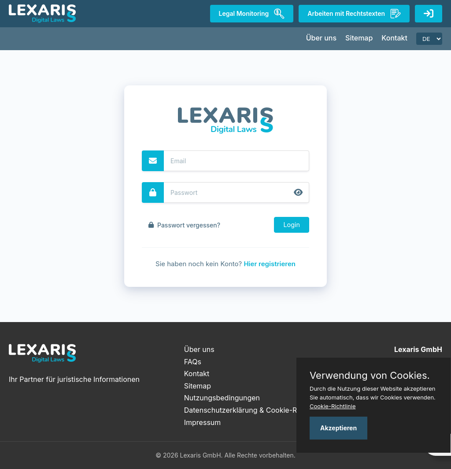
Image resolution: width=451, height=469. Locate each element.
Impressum (202, 422)
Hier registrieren (270, 264)
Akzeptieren (338, 428)
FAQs (192, 361)
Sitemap (359, 37)
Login (291, 224)
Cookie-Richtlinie (333, 406)
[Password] (236, 192)
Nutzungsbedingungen (222, 397)
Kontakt (394, 37)
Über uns (321, 37)
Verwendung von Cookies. (370, 375)
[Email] (236, 160)
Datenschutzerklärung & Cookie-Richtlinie (253, 410)
